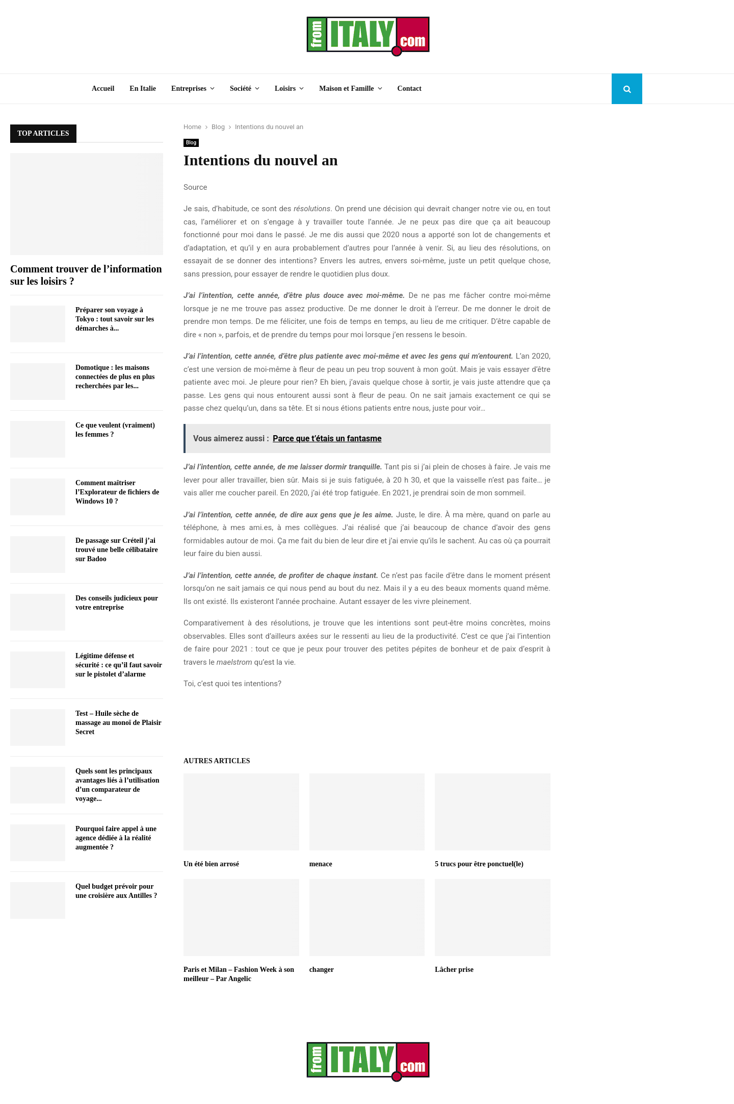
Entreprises (188, 88)
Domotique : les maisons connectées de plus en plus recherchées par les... (115, 377)
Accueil (103, 88)
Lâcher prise (454, 969)
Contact (410, 88)
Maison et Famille (346, 88)
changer (321, 969)
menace (320, 864)
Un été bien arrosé (211, 864)
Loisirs (285, 88)
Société (240, 88)
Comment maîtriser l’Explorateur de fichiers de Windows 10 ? (117, 492)
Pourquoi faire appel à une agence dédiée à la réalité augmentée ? (115, 838)
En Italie (142, 88)
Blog (191, 142)
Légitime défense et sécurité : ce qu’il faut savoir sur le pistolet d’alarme (118, 665)
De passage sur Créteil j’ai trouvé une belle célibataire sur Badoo (116, 550)
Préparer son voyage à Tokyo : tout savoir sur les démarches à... (114, 319)
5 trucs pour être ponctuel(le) (479, 864)
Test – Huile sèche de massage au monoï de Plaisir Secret (118, 723)
